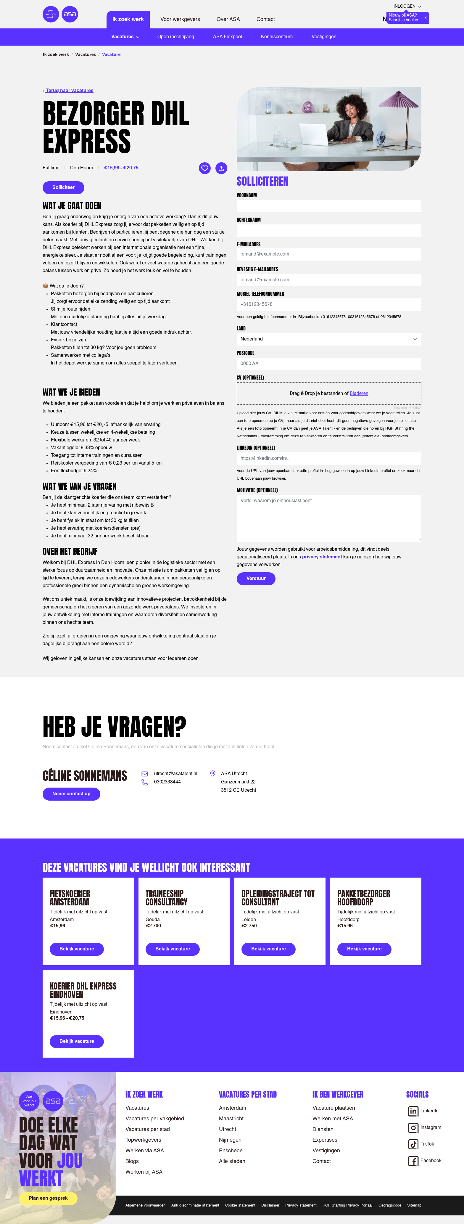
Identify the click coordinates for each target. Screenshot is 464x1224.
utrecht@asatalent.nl (175, 774)
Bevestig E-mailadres (257, 269)
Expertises (324, 1140)
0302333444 (167, 782)
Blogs (132, 1161)
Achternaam (249, 219)
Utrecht (227, 1129)
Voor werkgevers (180, 19)
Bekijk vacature (76, 949)
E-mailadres (248, 244)
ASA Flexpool (227, 37)
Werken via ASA (144, 1151)
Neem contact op (71, 794)
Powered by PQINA (407, 408)
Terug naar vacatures (68, 91)
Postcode (245, 352)
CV (250, 377)
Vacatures (85, 54)
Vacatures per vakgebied (154, 1119)
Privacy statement (301, 1205)
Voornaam (247, 195)
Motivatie (257, 490)
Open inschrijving (175, 37)
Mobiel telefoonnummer (260, 293)
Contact (266, 19)
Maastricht (231, 1119)
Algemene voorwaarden (145, 1205)
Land (241, 328)
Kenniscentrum (277, 37)
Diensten (323, 1129)
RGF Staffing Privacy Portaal (348, 1205)
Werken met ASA (332, 1119)
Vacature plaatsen (333, 1108)
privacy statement (322, 557)
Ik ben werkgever (337, 1094)
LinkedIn (256, 447)
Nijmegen (230, 1140)
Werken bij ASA (143, 1172)
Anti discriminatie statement (195, 1205)
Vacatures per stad (147, 1129)
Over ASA (228, 19)
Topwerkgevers (143, 1140)
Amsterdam (232, 1108)
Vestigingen (324, 37)
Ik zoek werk (128, 19)
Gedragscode (389, 1205)
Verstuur (256, 578)
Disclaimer (270, 1205)
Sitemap (414, 1205)
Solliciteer (63, 187)
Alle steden (232, 1161)
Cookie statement (240, 1205)
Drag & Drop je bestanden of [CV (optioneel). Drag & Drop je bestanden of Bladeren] (329, 393)
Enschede (231, 1151)
